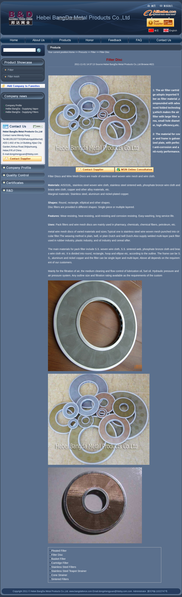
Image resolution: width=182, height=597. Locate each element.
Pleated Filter (58, 550)
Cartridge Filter (59, 562)
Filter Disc (57, 554)
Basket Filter (58, 558)
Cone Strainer (59, 575)
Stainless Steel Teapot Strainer (68, 571)
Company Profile (14, 105)
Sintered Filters (60, 579)
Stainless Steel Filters (63, 566)
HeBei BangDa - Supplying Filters (22, 112)
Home (72, 52)
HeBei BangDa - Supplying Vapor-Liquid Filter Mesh (22, 108)
